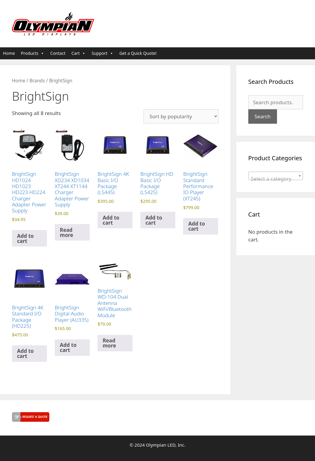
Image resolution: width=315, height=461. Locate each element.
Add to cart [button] (25, 238)
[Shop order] (181, 116)
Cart (78, 53)
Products (32, 53)
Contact (58, 53)
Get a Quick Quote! (137, 53)
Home (9, 53)
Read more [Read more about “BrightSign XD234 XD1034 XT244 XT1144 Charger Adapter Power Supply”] (66, 232)
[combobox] (275, 176)
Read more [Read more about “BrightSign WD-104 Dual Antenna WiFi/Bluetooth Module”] (109, 343)
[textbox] (276, 178)
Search (263, 116)
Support (102, 53)
